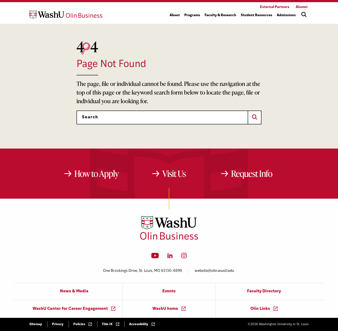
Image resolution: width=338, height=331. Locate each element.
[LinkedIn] (170, 257)
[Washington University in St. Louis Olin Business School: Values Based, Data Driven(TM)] (169, 239)
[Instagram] (184, 257)
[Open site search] (304, 14)
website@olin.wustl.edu (214, 271)
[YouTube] (155, 257)
